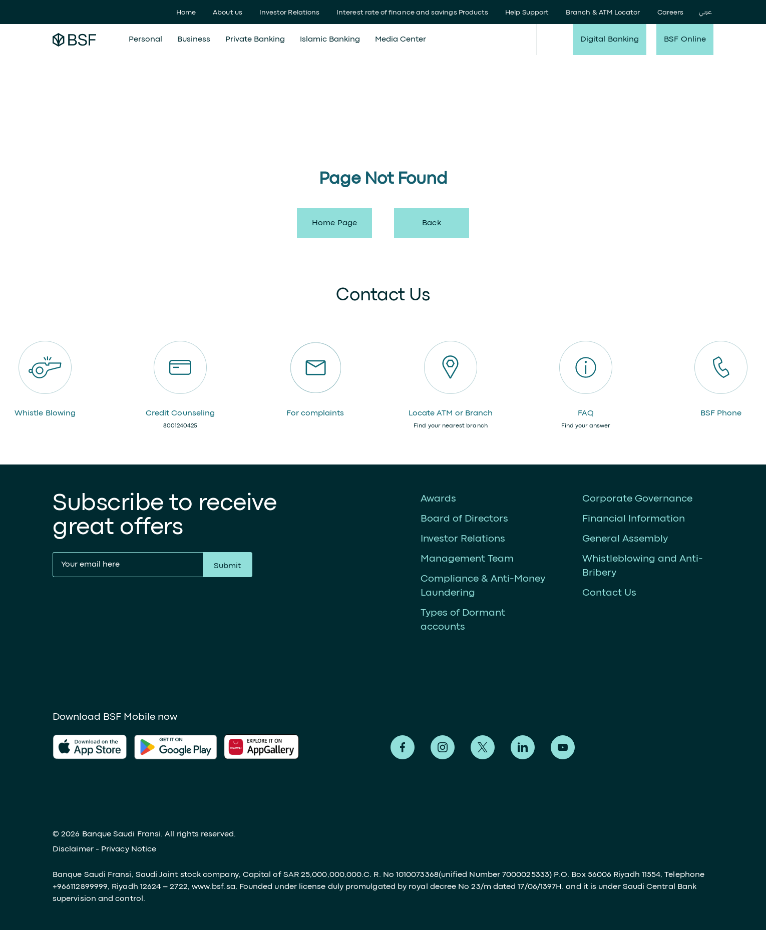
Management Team (467, 559)
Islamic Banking (330, 39)
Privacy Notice (128, 849)
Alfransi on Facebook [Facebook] (403, 747)
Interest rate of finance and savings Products (412, 13)
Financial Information (633, 519)
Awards (438, 499)
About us (227, 13)
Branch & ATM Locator (603, 13)
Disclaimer (73, 849)
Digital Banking (609, 39)
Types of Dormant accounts (463, 620)
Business (193, 39)
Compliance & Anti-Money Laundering (483, 586)
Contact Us (609, 593)
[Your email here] (128, 564)
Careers (670, 13)
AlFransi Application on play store (175, 746)
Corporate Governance (637, 499)
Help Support (527, 13)
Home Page (334, 223)
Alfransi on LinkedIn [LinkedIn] (523, 747)
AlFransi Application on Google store (265, 746)
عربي (705, 12)
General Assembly (625, 539)
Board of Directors (464, 519)
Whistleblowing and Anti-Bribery (642, 566)
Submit (227, 566)
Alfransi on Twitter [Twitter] (483, 747)
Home (186, 13)
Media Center (400, 39)
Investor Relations (289, 13)
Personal (145, 39)
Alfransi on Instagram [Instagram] (443, 747)
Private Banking (255, 39)
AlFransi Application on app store (90, 746)
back (431, 223)
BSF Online (685, 39)
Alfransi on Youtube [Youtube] (563, 747)
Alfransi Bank (74, 39)
